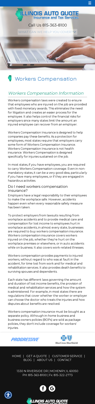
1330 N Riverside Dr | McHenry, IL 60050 (47, 371)
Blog (27, 360)
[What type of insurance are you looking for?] (47, 32)
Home (16, 356)
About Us (44, 360)
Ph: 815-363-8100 (35, 375)
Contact (65, 360)
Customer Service (67, 356)
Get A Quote (36, 356)
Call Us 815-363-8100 (47, 25)
